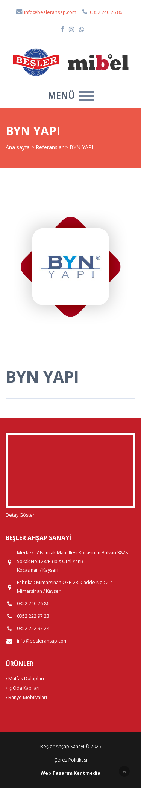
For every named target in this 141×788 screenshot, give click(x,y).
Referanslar (50, 147)
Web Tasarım (57, 773)
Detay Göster (20, 515)
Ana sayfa (18, 147)
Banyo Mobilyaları (26, 697)
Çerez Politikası (70, 760)
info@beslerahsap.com (45, 12)
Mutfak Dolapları (25, 678)
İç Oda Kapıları (22, 688)
